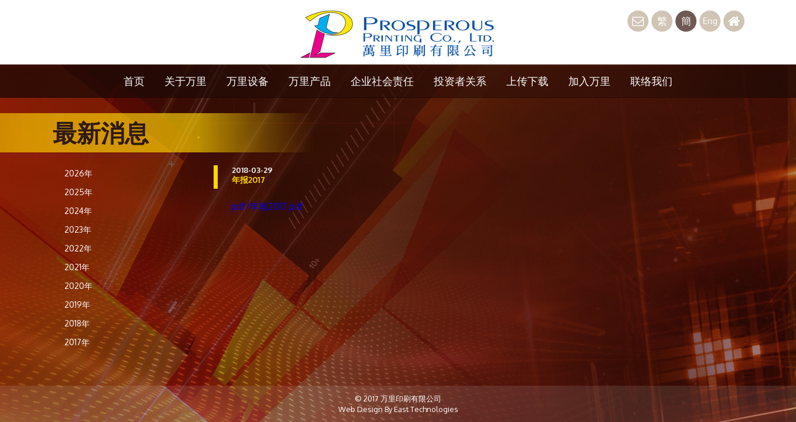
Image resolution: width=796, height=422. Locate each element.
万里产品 (310, 80)
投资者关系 (460, 80)
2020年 (78, 286)
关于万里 (185, 80)
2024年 (78, 211)
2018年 (77, 323)
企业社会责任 (382, 80)
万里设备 (248, 80)
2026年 (78, 173)
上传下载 (527, 80)
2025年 (78, 192)
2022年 (78, 248)
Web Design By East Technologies (398, 409)
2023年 (77, 229)
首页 (134, 80)
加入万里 (589, 80)
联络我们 (651, 80)
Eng (710, 20)
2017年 (77, 342)
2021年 (77, 267)
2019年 (77, 304)
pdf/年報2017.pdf (267, 206)
